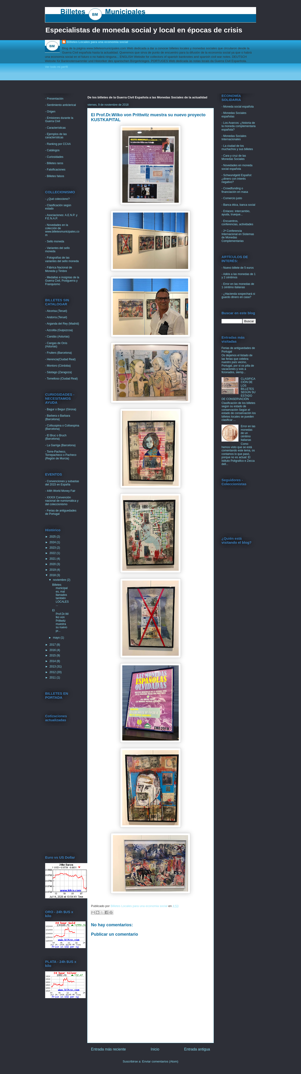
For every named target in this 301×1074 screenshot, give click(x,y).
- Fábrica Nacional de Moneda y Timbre (58, 269)
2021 (53, 558)
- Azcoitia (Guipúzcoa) (59, 330)
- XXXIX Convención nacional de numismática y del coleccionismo (61, 501)
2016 (53, 650)
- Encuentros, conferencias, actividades (237, 222)
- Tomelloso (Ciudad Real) (61, 378)
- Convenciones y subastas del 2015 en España (62, 483)
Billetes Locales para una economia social (97, 42)
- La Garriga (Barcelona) (60, 445)
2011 (53, 677)
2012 (53, 672)
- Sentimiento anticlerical (60, 105)
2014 (53, 661)
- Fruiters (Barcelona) (58, 352)
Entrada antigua (197, 1049)
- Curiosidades (54, 157)
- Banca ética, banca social (238, 204)
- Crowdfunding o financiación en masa (235, 190)
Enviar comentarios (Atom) (160, 1061)
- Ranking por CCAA (58, 144)
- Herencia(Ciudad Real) (60, 359)
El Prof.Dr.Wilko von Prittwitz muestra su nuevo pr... (60, 620)
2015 (53, 655)
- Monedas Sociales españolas (234, 114)
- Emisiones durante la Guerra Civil (59, 119)
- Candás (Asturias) (57, 336)
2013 (53, 666)
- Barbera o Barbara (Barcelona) (57, 417)
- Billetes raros (54, 163)
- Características (55, 127)
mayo (57, 637)
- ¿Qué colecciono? (57, 199)
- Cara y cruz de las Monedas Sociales (234, 157)
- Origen (50, 111)
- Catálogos (52, 150)
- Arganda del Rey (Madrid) (62, 323)
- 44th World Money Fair (60, 490)
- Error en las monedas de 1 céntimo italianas (238, 285)
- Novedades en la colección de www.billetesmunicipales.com (62, 230)
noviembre (60, 580)
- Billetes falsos (54, 176)
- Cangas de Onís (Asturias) (56, 344)
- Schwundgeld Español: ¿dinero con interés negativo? (237, 179)
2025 (53, 536)
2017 (53, 644)
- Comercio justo (232, 198)
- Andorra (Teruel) (56, 317)
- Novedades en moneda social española (237, 167)
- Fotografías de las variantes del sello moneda (62, 259)
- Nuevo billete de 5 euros (238, 267)
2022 (53, 553)
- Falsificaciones (55, 169)
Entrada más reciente (108, 1049)
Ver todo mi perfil (56, 67)
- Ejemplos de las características (56, 135)
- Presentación (54, 98)
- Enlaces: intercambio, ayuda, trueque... (236, 212)
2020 (53, 564)
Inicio (155, 1049)
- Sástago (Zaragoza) (58, 372)
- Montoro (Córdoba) (58, 365)
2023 (53, 547)
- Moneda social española (238, 106)
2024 (53, 542)
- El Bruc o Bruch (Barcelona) (56, 437)
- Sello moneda (54, 241)
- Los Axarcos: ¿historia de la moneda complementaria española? (239, 126)
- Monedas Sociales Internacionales (234, 137)
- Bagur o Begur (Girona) (60, 409)
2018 (53, 575)
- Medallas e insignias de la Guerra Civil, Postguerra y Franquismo (62, 281)
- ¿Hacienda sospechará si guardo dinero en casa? (238, 295)
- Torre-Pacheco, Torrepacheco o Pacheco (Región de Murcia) (60, 455)
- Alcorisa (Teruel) (56, 311)
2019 (53, 569)
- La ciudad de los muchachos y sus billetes (237, 147)
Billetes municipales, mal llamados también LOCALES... (60, 595)
